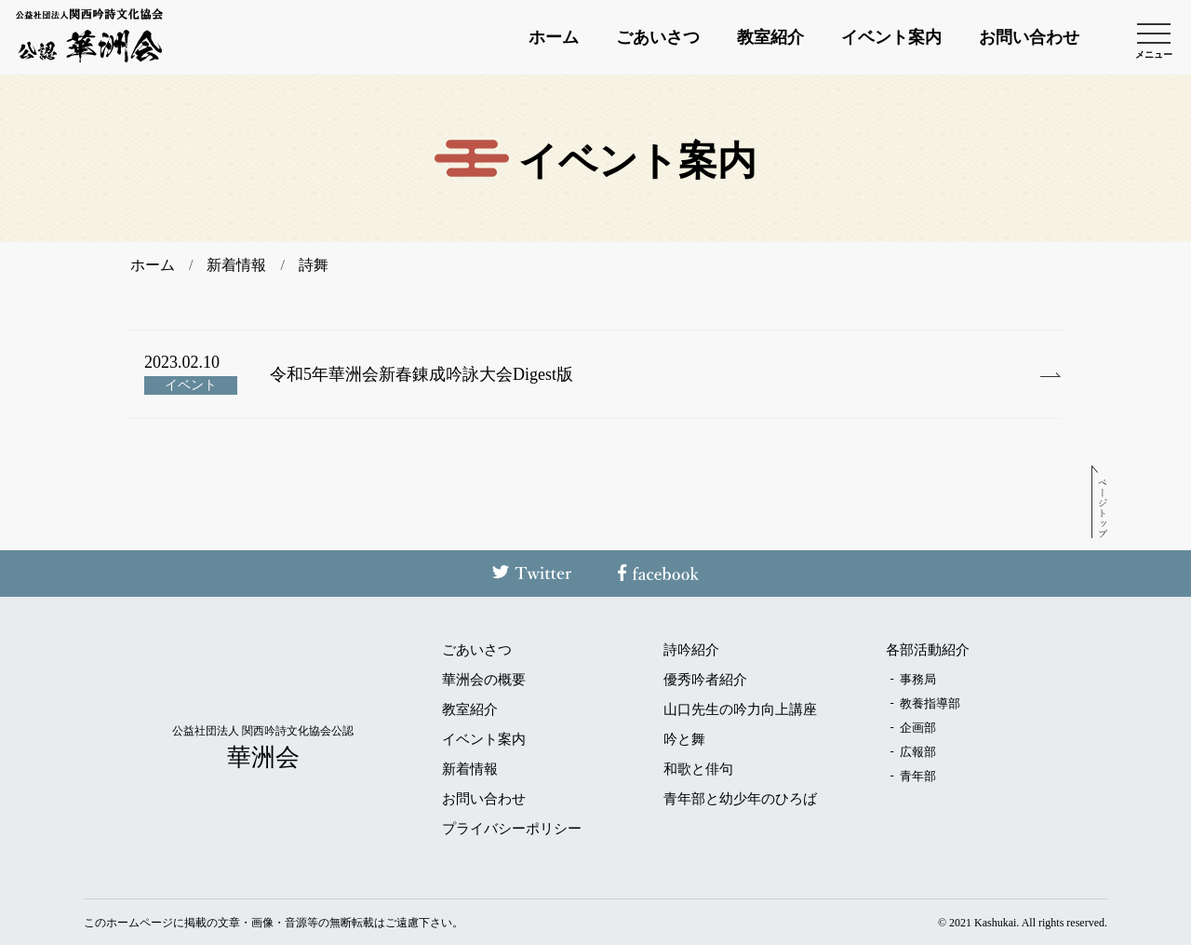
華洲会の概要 (484, 680)
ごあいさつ (658, 37)
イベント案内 (891, 37)
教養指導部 (930, 703)
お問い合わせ (1029, 37)
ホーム (554, 37)
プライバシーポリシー (512, 829)
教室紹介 (770, 37)
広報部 (918, 752)
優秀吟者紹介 (705, 680)
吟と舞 (684, 740)
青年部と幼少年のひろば (740, 799)
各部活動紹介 (928, 650)
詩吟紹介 (691, 650)
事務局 (918, 679)
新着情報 (470, 769)
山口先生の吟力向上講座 (740, 710)
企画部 (918, 728)
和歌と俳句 (698, 769)
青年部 (918, 776)
